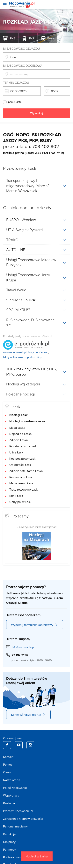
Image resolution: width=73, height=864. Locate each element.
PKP (31, 38)
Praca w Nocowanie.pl (18, 811)
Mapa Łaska (17, 427)
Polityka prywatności (17, 857)
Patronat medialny (15, 826)
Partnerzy (9, 849)
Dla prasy (9, 842)
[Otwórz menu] (4, 4)
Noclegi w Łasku (37, 856)
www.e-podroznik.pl (14, 352)
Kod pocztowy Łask (22, 458)
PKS (12, 38)
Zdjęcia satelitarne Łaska (26, 471)
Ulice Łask (16, 452)
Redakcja (9, 834)
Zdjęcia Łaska (18, 440)
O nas (7, 772)
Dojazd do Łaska (20, 434)
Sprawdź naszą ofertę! (28, 714)
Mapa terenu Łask (21, 483)
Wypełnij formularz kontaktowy (34, 625)
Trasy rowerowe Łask (23, 489)
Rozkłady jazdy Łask (23, 446)
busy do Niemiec (38, 352)
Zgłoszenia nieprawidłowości (23, 818)
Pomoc (7, 764)
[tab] (36, 186)
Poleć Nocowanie (15, 788)
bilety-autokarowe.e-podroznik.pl (22, 357)
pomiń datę (15, 102)
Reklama (9, 803)
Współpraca (11, 795)
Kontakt (8, 757)
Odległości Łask (20, 465)
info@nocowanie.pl (23, 647)
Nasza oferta (11, 780)
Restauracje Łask (20, 477)
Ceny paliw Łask (20, 502)
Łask (16, 406)
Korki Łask (16, 495)
